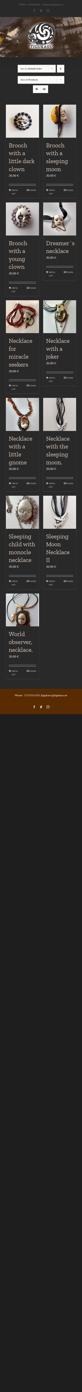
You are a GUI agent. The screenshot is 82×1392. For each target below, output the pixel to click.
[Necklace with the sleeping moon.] (59, 414)
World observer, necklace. (21, 641)
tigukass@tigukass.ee (53, 4)
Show (29, 79)
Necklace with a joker (58, 348)
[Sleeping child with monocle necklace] (22, 512)
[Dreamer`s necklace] (59, 219)
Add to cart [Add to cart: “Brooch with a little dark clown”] (14, 192)
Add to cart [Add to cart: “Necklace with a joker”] (52, 379)
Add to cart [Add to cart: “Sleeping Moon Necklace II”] (52, 583)
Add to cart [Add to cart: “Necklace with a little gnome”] (14, 485)
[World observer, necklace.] (22, 610)
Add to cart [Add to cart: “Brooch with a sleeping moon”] (52, 192)
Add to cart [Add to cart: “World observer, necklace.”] (14, 673)
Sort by (31, 68)
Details (32, 190)
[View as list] (44, 89)
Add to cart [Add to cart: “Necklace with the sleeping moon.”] (52, 485)
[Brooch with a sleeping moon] (59, 121)
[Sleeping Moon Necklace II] (59, 512)
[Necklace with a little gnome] (22, 414)
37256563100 (33, 4)
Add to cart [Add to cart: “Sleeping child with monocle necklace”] (14, 583)
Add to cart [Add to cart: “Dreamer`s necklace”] (52, 274)
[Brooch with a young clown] (22, 219)
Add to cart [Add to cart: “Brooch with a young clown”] (14, 290)
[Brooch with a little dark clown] (22, 121)
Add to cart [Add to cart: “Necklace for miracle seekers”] (14, 387)
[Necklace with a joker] (59, 316)
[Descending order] (60, 69)
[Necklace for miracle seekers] (22, 316)
